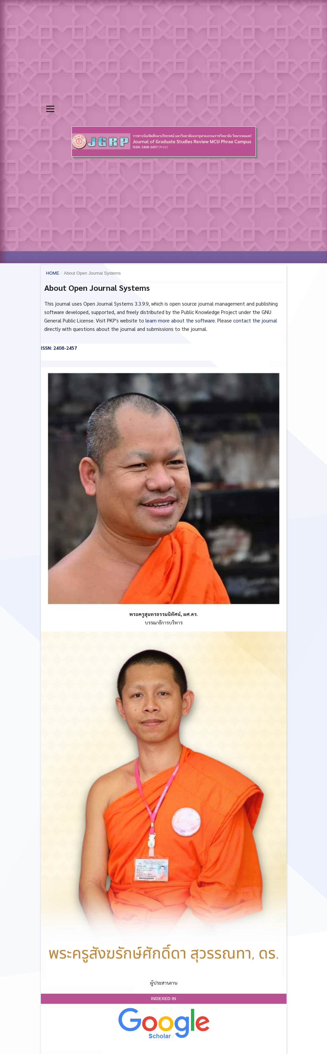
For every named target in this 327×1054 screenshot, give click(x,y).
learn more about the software (180, 320)
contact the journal (255, 320)
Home (52, 273)
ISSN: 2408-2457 (59, 348)
